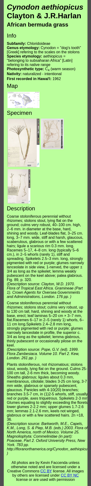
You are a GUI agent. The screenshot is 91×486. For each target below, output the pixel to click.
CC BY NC (70, 475)
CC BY (46, 471)
